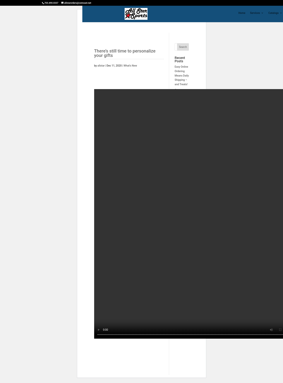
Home (241, 13)
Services (255, 13)
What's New (130, 65)
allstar (101, 65)
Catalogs (273, 13)
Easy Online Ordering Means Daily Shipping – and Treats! (182, 75)
